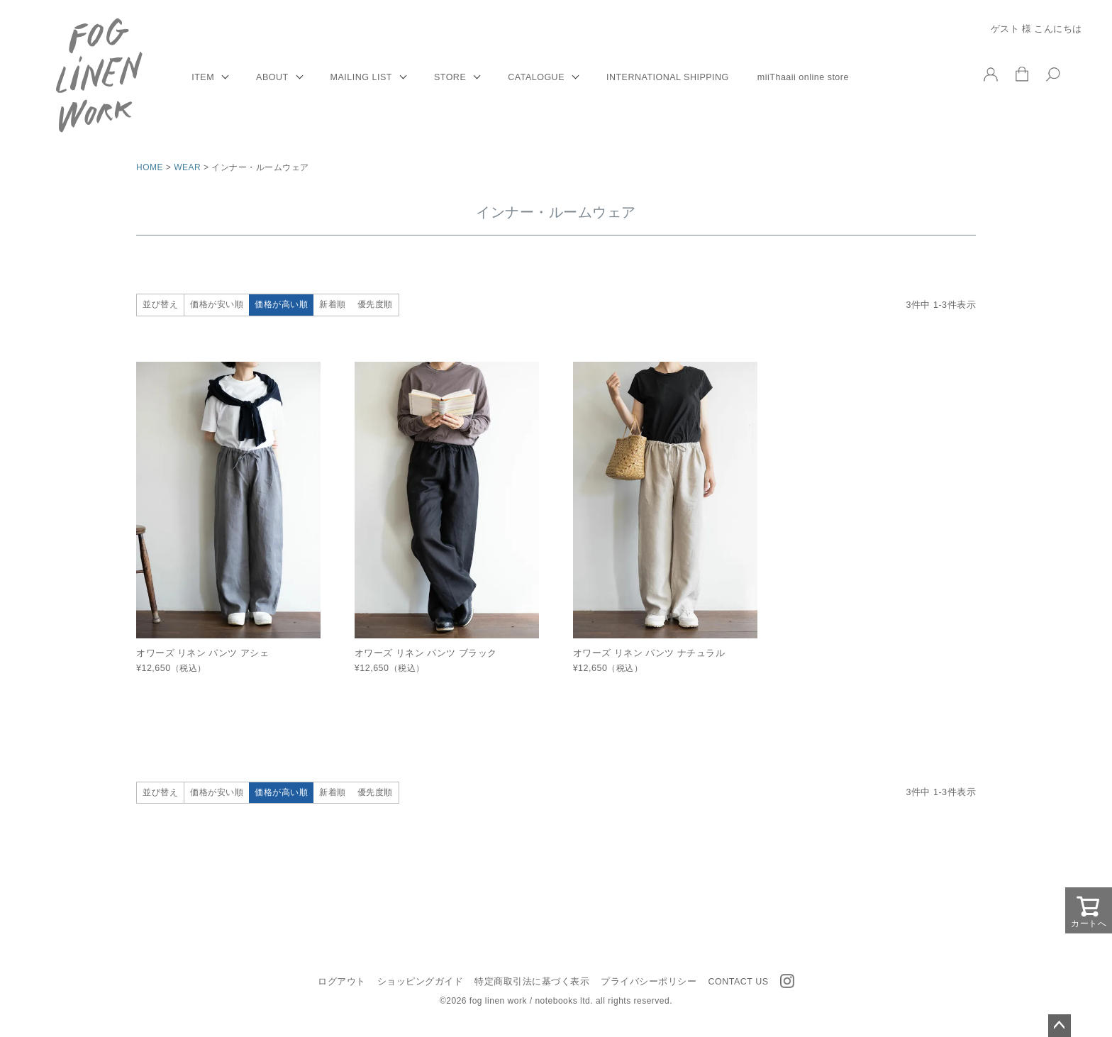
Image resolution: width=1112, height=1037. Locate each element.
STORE (450, 77)
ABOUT (272, 77)
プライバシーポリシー (648, 982)
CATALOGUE (536, 77)
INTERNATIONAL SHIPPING (667, 77)
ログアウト (342, 982)
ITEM (202, 77)
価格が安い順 (216, 304)
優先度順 (375, 304)
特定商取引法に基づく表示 (531, 982)
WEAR (187, 167)
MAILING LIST (361, 77)
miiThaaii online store (803, 77)
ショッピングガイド (420, 982)
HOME (149, 167)
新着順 (332, 304)
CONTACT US (738, 982)
